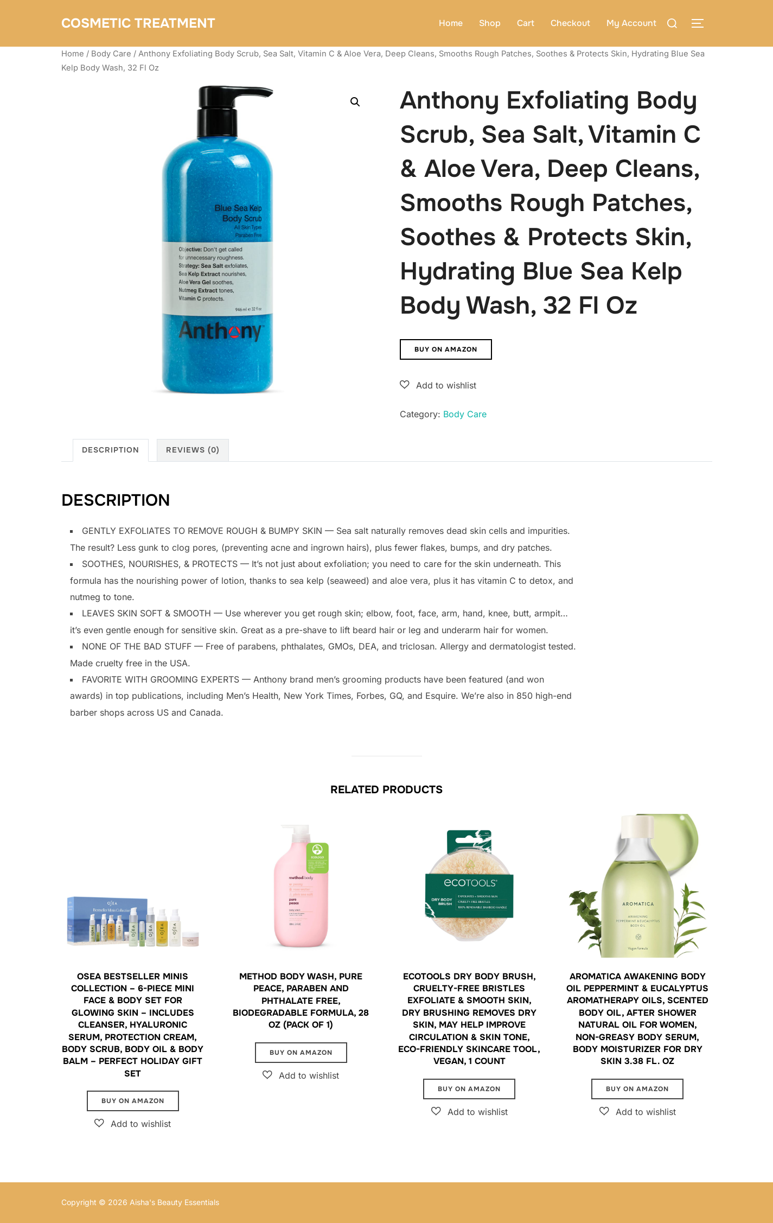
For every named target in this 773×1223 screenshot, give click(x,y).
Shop (490, 23)
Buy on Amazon (445, 349)
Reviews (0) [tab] (193, 450)
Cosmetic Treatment (142, 23)
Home (451, 23)
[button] (355, 102)
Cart (525, 23)
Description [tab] (110, 450)
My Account (631, 23)
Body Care (111, 54)
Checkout (570, 23)
